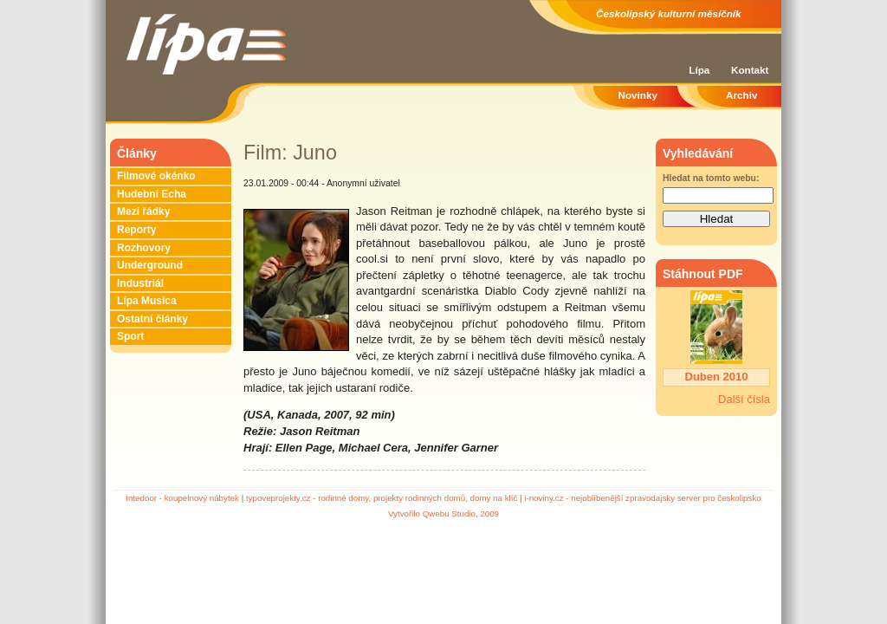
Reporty (136, 230)
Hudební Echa (151, 194)
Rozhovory (144, 248)
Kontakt (750, 69)
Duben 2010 (716, 376)
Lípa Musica (147, 301)
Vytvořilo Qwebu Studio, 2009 (443, 513)
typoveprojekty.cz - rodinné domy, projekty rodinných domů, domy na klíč (381, 498)
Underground (150, 265)
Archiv (741, 95)
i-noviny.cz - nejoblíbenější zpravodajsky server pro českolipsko (642, 498)
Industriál (140, 283)
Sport (130, 336)
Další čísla (744, 399)
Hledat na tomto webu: (711, 178)
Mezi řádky (143, 211)
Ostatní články (152, 319)
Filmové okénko (156, 176)
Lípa (699, 69)
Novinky (637, 95)
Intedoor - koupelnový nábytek (182, 498)
